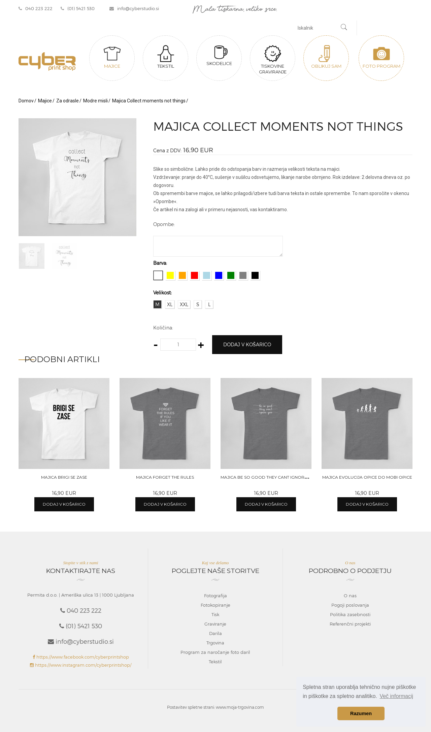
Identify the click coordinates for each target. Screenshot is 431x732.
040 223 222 (36, 8)
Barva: (160, 263)
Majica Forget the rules (165, 477)
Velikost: (162, 292)
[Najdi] (344, 28)
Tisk (215, 614)
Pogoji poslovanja (350, 605)
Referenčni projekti (350, 624)
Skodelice (219, 55)
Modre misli (95, 100)
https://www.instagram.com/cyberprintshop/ (80, 665)
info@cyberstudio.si (134, 8)
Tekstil (165, 57)
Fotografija (215, 595)
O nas (350, 595)
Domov (26, 100)
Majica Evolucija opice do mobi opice (367, 477)
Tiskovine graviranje (273, 59)
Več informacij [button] (396, 696)
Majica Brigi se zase (64, 477)
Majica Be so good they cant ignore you (269, 477)
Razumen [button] (361, 713)
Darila (215, 633)
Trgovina (215, 642)
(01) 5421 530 (78, 8)
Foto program (381, 57)
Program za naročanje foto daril (215, 652)
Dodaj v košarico (247, 344)
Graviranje (215, 624)
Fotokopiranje (215, 605)
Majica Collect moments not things (149, 100)
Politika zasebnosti (350, 614)
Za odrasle (67, 100)
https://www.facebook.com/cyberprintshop (81, 657)
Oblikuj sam (326, 57)
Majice (112, 57)
